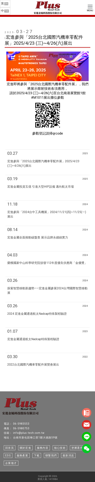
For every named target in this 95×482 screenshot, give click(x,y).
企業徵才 (11, 463)
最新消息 (68, 455)
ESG (8, 455)
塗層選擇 (77, 447)
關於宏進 (25, 447)
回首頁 (9, 447)
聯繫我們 (51, 455)
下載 (37, 455)
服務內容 (43, 447)
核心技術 (60, 447)
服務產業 (22, 455)
